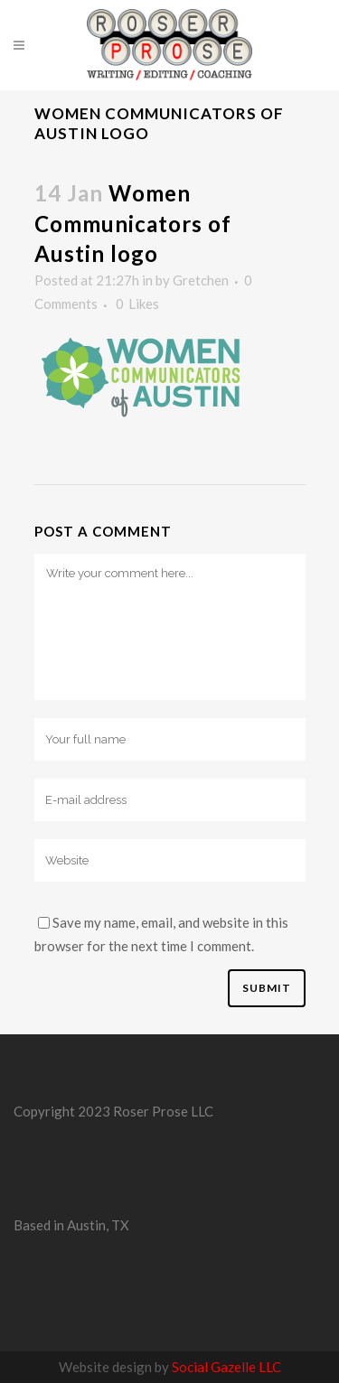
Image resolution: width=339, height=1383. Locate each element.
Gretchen (201, 280)
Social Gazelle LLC (226, 1367)
